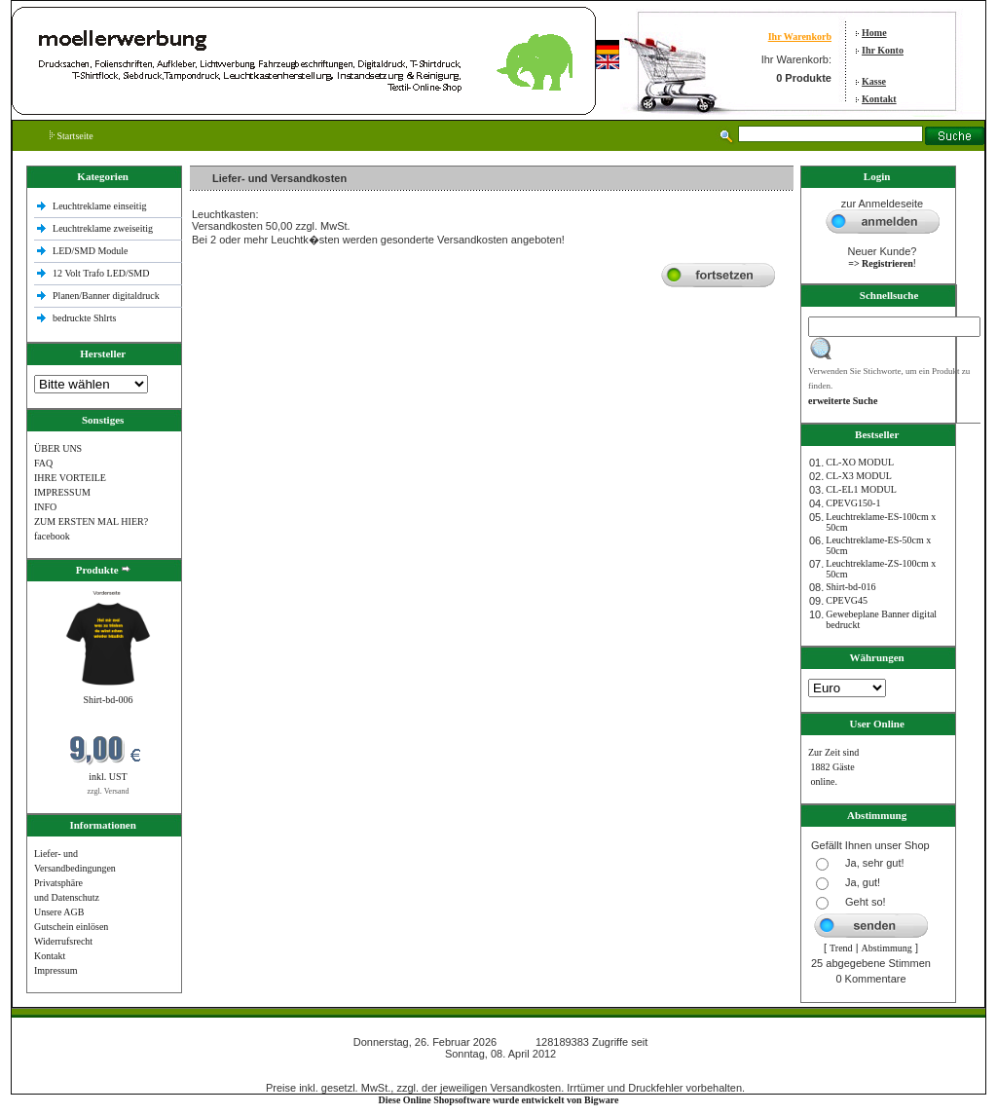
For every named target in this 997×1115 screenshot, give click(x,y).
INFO (45, 507)
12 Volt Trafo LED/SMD (101, 273)
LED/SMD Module (91, 250)
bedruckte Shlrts (84, 318)
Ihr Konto (883, 50)
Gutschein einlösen (71, 926)
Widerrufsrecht (63, 941)
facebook (52, 536)
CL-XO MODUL (860, 462)
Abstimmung (887, 948)
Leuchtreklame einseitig (101, 206)
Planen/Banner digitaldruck (106, 295)
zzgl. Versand (108, 791)
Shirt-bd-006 (107, 699)
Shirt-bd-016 (850, 586)
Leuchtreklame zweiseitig (104, 228)
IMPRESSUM (62, 492)
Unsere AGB (59, 912)
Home (874, 32)
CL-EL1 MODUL (861, 489)
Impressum (55, 970)
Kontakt (879, 98)
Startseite (71, 135)
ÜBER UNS (58, 448)
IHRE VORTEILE (70, 477)
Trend (841, 948)
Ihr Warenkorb (799, 36)
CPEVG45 (847, 600)
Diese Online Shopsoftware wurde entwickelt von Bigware (499, 1100)
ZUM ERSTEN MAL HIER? (91, 521)
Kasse (874, 81)
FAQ (43, 463)
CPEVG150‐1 (853, 503)
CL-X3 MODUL (859, 475)
